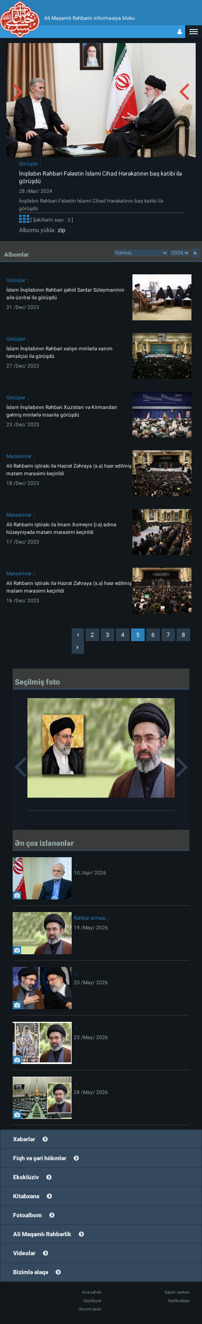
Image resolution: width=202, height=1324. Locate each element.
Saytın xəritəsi (176, 1292)
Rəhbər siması (90, 918)
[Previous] (78, 634)
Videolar (24, 1253)
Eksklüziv (26, 1177)
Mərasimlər (19, 456)
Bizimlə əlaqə (30, 1272)
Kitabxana (26, 1196)
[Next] (78, 647)
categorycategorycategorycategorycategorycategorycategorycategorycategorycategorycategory (140, 252)
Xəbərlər (24, 1139)
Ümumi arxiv (89, 1309)
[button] (193, 31)
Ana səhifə (91, 1292)
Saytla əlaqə (178, 1300)
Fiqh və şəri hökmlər (39, 1158)
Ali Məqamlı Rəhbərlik (42, 1234)
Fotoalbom (27, 1215)
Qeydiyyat (92, 1300)
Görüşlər (28, 164)
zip (60, 230)
